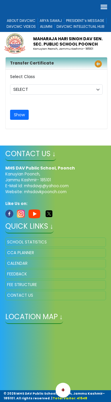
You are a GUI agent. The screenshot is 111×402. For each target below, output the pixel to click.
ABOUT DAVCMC (21, 20)
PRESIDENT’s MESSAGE (85, 20)
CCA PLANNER (20, 253)
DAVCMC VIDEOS (21, 26)
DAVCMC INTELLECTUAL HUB (80, 26)
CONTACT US (20, 295)
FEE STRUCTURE (22, 285)
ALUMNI (46, 26)
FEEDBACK (17, 274)
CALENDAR (17, 263)
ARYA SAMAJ (51, 20)
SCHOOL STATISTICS (27, 242)
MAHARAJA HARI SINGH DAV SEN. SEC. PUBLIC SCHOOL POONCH (68, 41)
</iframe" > (55, 357)
